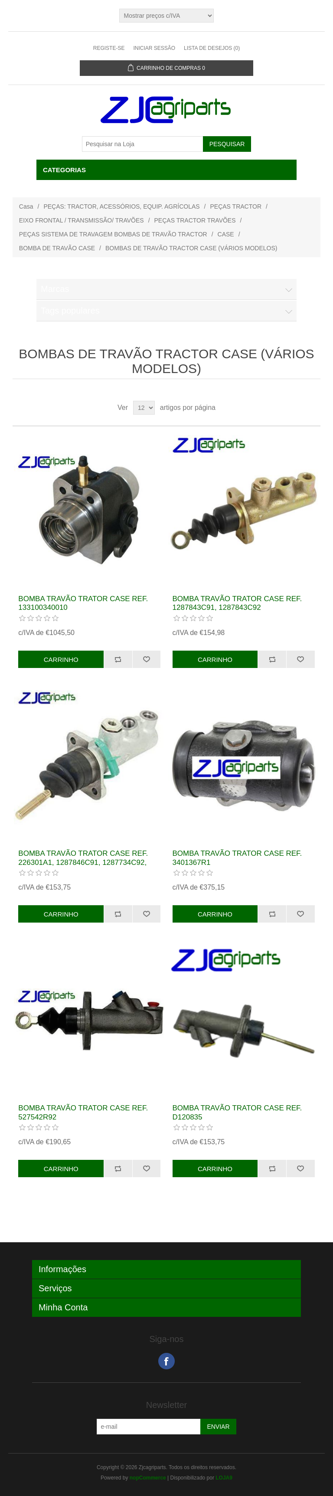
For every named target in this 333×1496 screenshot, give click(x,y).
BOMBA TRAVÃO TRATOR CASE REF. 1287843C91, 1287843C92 (237, 603)
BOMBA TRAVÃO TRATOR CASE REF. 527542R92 (83, 1112)
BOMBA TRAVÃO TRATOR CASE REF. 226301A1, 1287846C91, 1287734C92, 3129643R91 (83, 862)
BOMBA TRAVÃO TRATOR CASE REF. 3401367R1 (237, 857)
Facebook (166, 1361)
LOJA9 (223, 1478)
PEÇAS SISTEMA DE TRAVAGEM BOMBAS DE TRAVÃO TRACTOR (113, 234)
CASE (226, 234)
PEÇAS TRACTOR (236, 206)
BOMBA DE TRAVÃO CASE (57, 248)
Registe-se (109, 48)
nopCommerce (148, 1478)
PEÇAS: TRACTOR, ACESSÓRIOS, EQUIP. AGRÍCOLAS (121, 206)
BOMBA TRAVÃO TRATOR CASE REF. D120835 (237, 1112)
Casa (26, 206)
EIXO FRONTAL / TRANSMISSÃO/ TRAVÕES (81, 220)
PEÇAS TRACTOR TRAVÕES (195, 220)
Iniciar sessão (154, 48)
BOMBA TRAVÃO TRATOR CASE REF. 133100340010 (83, 603)
